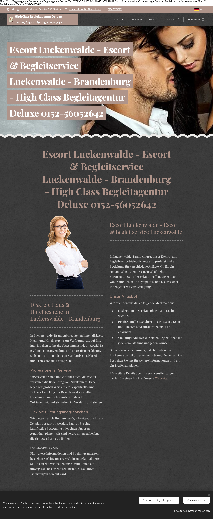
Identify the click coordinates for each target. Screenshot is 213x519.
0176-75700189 (115, 9)
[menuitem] (119, 19)
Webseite (161, 378)
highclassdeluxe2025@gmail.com (85, 9)
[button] (173, 19)
